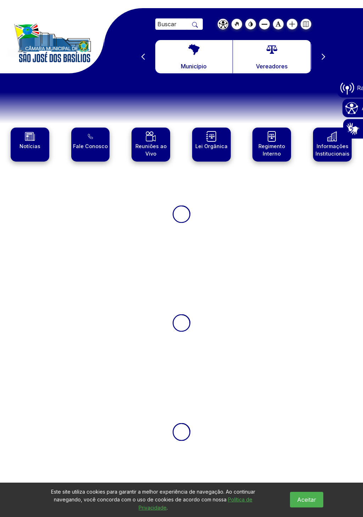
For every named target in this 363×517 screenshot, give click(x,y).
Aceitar (306, 499)
